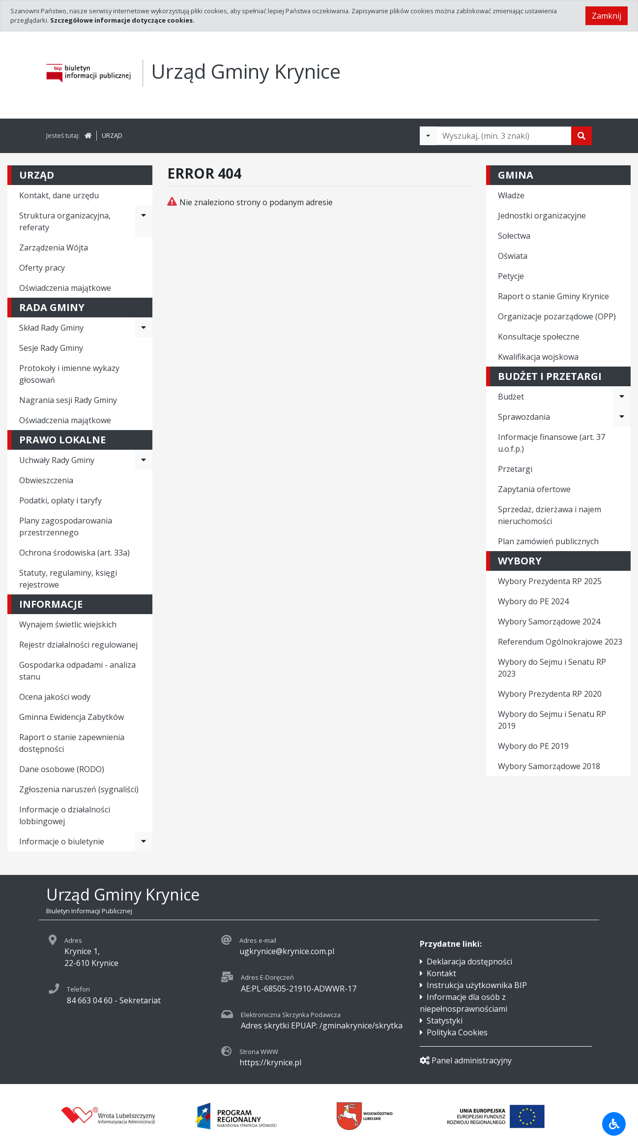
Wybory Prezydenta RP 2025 (550, 581)
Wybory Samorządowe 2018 (549, 766)
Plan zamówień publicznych (548, 541)
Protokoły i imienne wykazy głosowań (69, 374)
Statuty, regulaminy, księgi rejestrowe (68, 578)
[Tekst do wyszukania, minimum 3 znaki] (504, 135)
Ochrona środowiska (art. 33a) (74, 552)
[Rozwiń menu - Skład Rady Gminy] (143, 328)
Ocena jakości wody (54, 696)
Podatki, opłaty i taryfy (60, 500)
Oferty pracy (42, 267)
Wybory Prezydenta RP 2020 (550, 693)
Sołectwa (514, 235)
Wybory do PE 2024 (533, 601)
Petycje (511, 276)
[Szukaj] (581, 135)
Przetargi (515, 469)
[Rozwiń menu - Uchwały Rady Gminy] (143, 460)
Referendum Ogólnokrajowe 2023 (560, 641)
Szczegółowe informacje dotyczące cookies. (122, 20)
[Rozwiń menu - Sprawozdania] (622, 417)
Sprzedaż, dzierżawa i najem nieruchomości (549, 515)
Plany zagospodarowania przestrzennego (65, 526)
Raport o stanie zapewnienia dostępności (71, 743)
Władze (511, 195)
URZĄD (112, 135)
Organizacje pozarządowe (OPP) (557, 316)
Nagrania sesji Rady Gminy (68, 400)
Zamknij (606, 15)
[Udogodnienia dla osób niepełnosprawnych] (614, 1124)
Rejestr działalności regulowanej (78, 644)
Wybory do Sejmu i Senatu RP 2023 (552, 667)
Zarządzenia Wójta (53, 247)
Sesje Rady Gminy (51, 347)
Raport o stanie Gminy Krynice (553, 296)
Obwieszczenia (46, 480)
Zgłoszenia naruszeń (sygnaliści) (79, 789)
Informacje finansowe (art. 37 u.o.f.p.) (551, 443)
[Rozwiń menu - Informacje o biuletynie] (143, 841)
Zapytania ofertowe (534, 489)
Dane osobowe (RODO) (61, 769)
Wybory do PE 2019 (533, 746)
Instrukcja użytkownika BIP (477, 985)
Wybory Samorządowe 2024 (549, 621)
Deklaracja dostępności (469, 961)
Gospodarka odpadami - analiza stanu (77, 670)
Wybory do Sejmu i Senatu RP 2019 (552, 720)
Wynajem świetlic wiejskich (67, 624)
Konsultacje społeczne (539, 336)
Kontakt (441, 973)
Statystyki (445, 1020)
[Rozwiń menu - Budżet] (622, 396)
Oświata (512, 255)
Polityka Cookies (457, 1032)
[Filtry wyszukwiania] (428, 135)
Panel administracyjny (466, 1060)
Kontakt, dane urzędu (59, 195)
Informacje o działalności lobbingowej (64, 815)
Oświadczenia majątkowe (65, 287)
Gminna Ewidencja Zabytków (71, 717)
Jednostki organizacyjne (542, 215)
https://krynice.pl (270, 1062)
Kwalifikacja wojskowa (538, 356)
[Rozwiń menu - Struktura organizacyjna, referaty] (143, 221)
